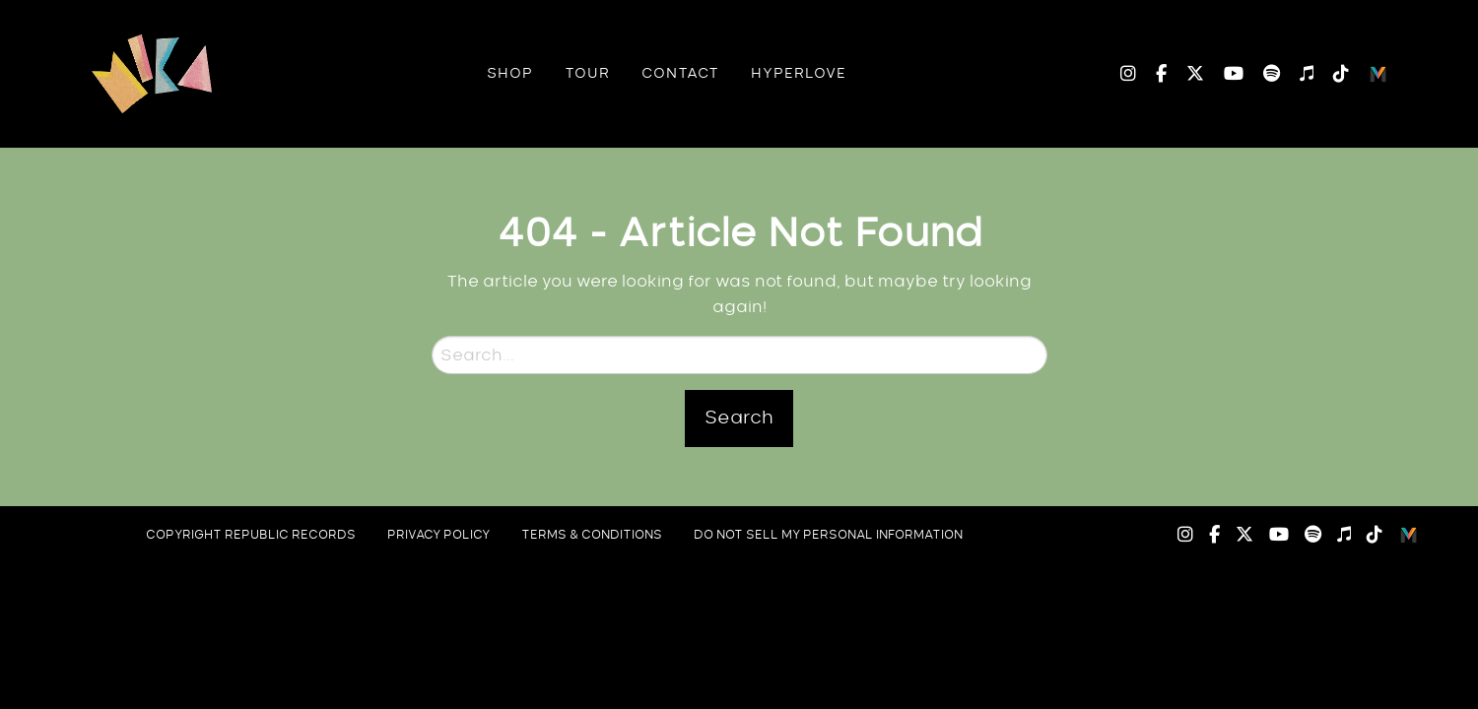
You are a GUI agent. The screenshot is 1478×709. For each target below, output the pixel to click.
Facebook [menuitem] (1151, 74)
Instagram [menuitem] (1128, 74)
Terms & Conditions (591, 535)
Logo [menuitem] (1378, 74)
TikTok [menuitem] (1331, 74)
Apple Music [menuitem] (1296, 74)
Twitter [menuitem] (1185, 74)
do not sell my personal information (828, 535)
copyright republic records (251, 535)
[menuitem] (510, 74)
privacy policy (438, 535)
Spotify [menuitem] (1261, 74)
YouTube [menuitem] (1223, 74)
